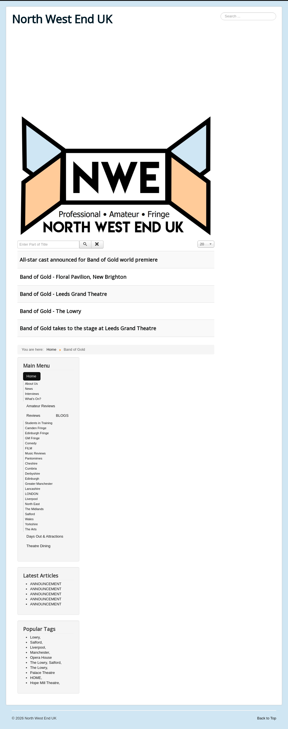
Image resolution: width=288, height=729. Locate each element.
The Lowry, (39, 667)
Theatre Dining (38, 546)
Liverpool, (38, 647)
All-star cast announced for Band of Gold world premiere (89, 259)
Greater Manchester (39, 483)
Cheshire (31, 463)
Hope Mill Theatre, (45, 683)
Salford (30, 514)
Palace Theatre (42, 673)
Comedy (31, 443)
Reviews (33, 415)
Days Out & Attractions (44, 536)
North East (32, 504)
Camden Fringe (35, 428)
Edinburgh (32, 478)
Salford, (36, 642)
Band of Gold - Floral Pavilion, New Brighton (73, 276)
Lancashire (32, 488)
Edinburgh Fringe (37, 433)
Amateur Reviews (40, 406)
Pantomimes (33, 458)
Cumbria (31, 468)
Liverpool (31, 499)
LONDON (31, 493)
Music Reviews (35, 453)
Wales (29, 519)
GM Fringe (32, 438)
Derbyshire (32, 473)
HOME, (36, 678)
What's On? (33, 398)
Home (31, 376)
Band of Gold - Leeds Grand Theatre (63, 294)
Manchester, (40, 652)
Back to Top (266, 718)
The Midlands (34, 509)
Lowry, (35, 637)
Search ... (220, 12)
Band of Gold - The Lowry (50, 311)
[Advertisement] (144, 70)
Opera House (41, 657)
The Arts (31, 529)
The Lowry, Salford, (46, 662)
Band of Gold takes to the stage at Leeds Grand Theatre (88, 328)
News (29, 388)
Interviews (32, 393)
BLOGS (62, 415)
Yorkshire (31, 524)
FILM (28, 448)
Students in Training (38, 423)
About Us (31, 383)
